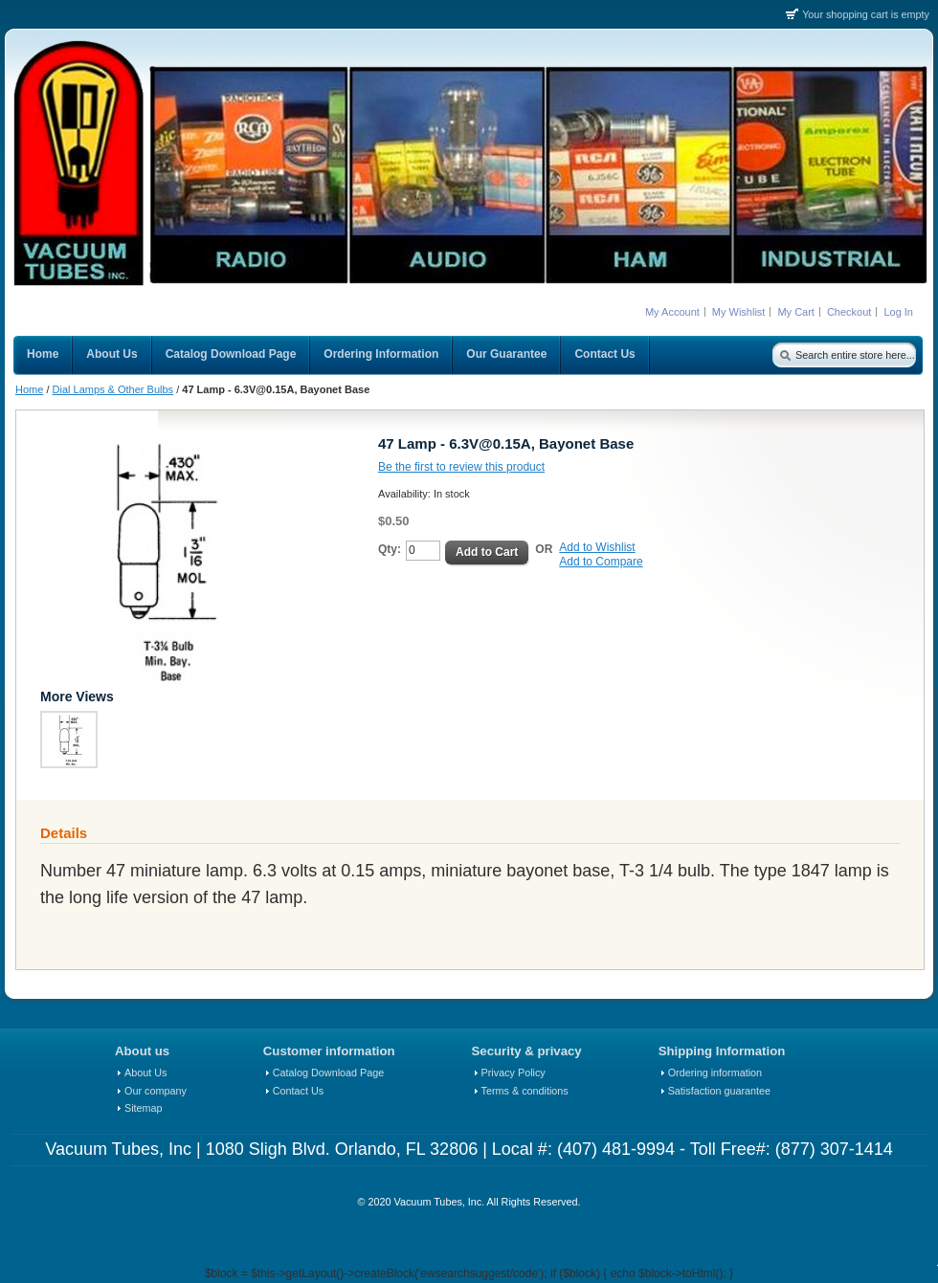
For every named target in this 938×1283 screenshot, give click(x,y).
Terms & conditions (525, 1090)
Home (29, 389)
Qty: (389, 549)
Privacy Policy (513, 1072)
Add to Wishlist (597, 547)
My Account (672, 312)
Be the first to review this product (461, 467)
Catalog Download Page (328, 1072)
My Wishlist (739, 312)
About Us (145, 1072)
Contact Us (298, 1090)
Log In (898, 312)
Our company (155, 1090)
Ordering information (715, 1072)
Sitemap (143, 1108)
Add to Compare (600, 561)
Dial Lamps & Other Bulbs (113, 389)
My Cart (796, 312)
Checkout (849, 312)
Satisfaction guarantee (719, 1090)
